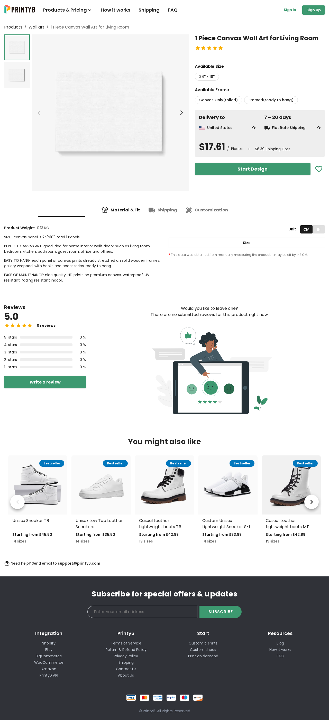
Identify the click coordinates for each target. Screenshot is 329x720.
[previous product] (17, 502)
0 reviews (46, 325)
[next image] (181, 113)
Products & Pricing (68, 10)
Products (13, 27)
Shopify (49, 643)
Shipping (149, 10)
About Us (126, 675)
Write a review (45, 382)
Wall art (36, 27)
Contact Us (126, 668)
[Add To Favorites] (319, 169)
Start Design (252, 169)
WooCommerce (48, 662)
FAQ (173, 10)
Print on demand (203, 656)
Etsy (48, 649)
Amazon (48, 668)
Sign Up (313, 10)
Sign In (290, 9)
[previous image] (39, 113)
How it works (115, 10)
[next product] (311, 502)
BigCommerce (49, 656)
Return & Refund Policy (126, 649)
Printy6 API (49, 675)
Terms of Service (126, 643)
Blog (280, 643)
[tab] (120, 210)
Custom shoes (203, 649)
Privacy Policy (126, 656)
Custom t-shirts (203, 643)
